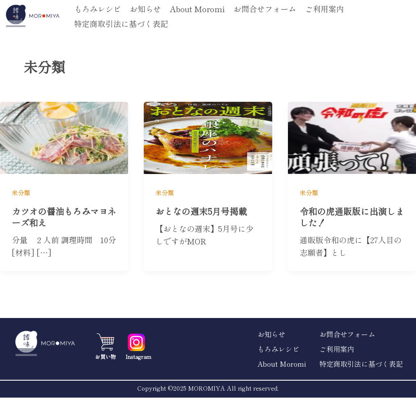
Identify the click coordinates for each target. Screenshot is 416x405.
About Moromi (197, 8)
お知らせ (145, 8)
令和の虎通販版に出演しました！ (352, 217)
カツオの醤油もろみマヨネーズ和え (64, 217)
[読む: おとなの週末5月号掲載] (208, 136)
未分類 (21, 192)
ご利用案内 (324, 8)
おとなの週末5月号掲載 (201, 211)
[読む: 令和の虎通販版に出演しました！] (352, 136)
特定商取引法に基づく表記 (121, 23)
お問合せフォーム (264, 8)
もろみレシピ (97, 8)
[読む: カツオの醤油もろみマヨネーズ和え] (64, 136)
